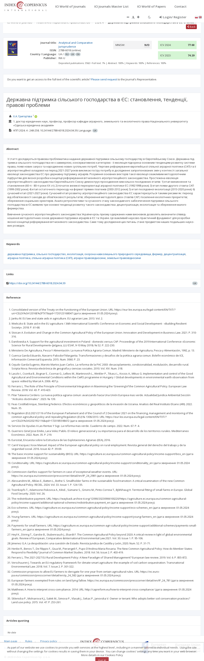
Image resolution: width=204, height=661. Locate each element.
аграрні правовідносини (90, 258)
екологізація (75, 254)
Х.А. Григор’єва (22, 116)
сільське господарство (51, 254)
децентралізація (175, 254)
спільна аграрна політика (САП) (52, 258)
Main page (10, 641)
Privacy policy (48, 641)
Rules (28, 641)
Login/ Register (172, 17)
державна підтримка (21, 254)
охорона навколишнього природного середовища (117, 254)
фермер (157, 254)
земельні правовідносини (124, 258)
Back (191, 26)
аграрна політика (18, 258)
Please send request (104, 79)
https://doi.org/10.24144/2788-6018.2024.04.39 (37, 283)
